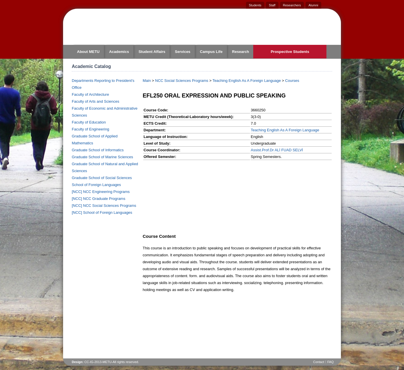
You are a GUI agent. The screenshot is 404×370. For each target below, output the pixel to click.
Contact (318, 361)
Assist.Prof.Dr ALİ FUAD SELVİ (277, 150)
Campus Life (211, 51)
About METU (88, 51)
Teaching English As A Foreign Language (246, 80)
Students (255, 5)
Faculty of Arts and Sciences (95, 101)
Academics (119, 51)
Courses (292, 80)
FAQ (330, 361)
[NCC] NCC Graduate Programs (98, 198)
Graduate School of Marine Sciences (102, 157)
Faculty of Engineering (90, 129)
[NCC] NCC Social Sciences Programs (104, 205)
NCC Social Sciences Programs (181, 80)
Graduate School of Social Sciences (102, 178)
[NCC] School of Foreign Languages (102, 212)
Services (182, 51)
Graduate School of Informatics (98, 150)
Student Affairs (152, 51)
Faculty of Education (89, 122)
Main (147, 80)
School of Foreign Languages (96, 185)
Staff (272, 5)
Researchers (292, 5)
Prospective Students (290, 51)
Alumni (313, 5)
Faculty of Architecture (90, 94)
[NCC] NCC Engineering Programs (101, 191)
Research (240, 51)
